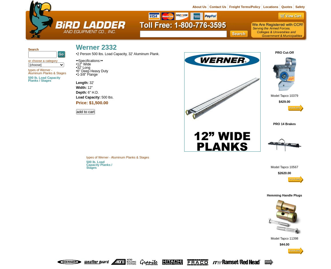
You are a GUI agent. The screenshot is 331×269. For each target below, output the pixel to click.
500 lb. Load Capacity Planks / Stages (99, 164)
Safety (300, 7)
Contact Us (218, 7)
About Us (200, 7)
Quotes (287, 7)
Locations (270, 7)
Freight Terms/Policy (244, 7)
